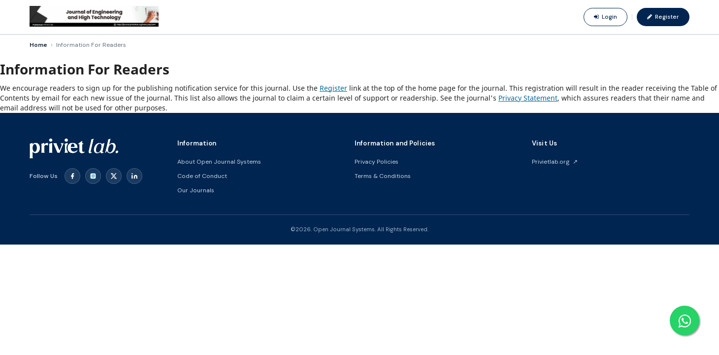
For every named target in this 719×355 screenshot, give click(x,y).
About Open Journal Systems (219, 162)
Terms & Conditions (383, 176)
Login (605, 17)
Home (38, 45)
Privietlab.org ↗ (555, 162)
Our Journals (195, 190)
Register (663, 17)
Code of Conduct (202, 176)
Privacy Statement (527, 98)
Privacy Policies (376, 162)
